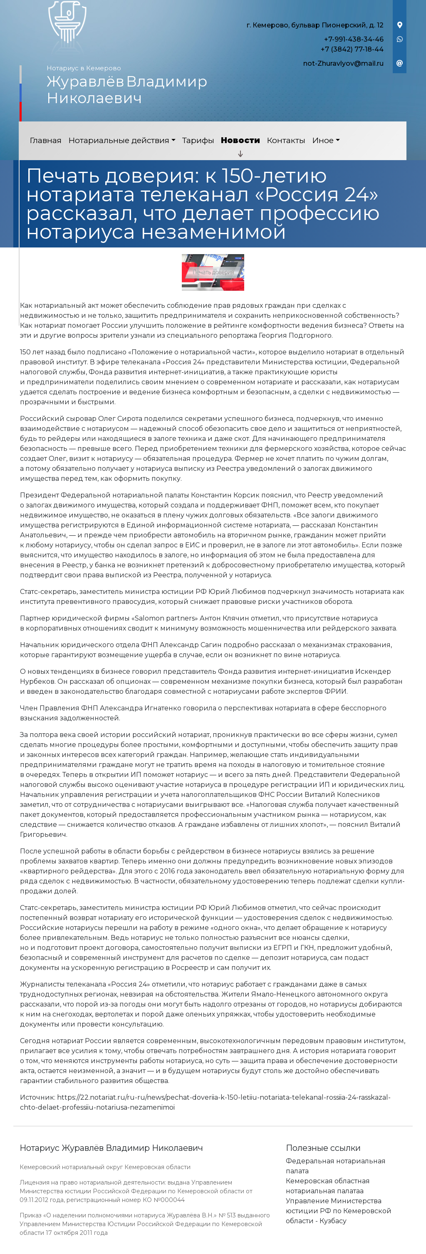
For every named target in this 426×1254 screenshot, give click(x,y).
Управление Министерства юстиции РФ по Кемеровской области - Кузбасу (338, 1211)
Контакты (286, 140)
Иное (323, 140)
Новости (240, 140)
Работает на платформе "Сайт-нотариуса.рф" (341, 1249)
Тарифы (198, 140)
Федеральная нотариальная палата (336, 1166)
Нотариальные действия (118, 140)
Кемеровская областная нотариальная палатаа (328, 1186)
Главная (46, 140)
